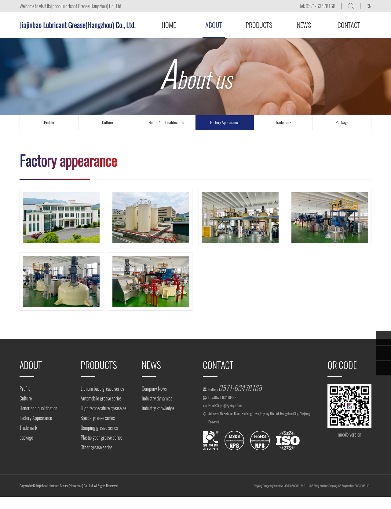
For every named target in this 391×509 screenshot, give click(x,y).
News (304, 25)
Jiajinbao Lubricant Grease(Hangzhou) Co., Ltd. (77, 25)
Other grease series (96, 447)
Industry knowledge (158, 408)
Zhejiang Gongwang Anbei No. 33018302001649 (239, 498)
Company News (154, 388)
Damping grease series (99, 428)
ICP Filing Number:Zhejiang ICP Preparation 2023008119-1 (326, 498)
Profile (25, 388)
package (342, 122)
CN (369, 6)
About (213, 25)
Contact (349, 25)
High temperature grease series (105, 408)
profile (49, 122)
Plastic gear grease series (101, 437)
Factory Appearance (224, 122)
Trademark (28, 428)
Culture (26, 398)
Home (169, 25)
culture (107, 122)
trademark (283, 122)
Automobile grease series (101, 398)
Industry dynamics (157, 398)
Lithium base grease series (102, 388)
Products (259, 25)
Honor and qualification (166, 122)
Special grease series (98, 418)
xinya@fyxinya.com (237, 412)
